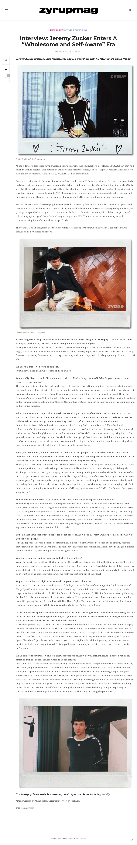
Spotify (106, 794)
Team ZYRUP (76, 51)
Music (86, 30)
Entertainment (55, 30)
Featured (67, 30)
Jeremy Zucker (27, 808)
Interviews (78, 30)
